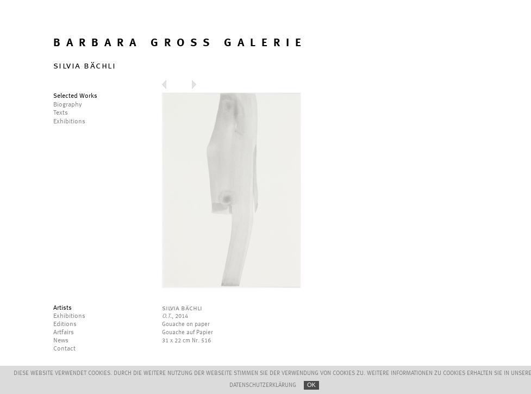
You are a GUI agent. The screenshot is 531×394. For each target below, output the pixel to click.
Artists (62, 308)
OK (311, 385)
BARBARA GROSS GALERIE (180, 43)
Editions (65, 324)
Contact (64, 349)
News (60, 340)
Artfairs (63, 332)
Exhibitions (69, 316)
